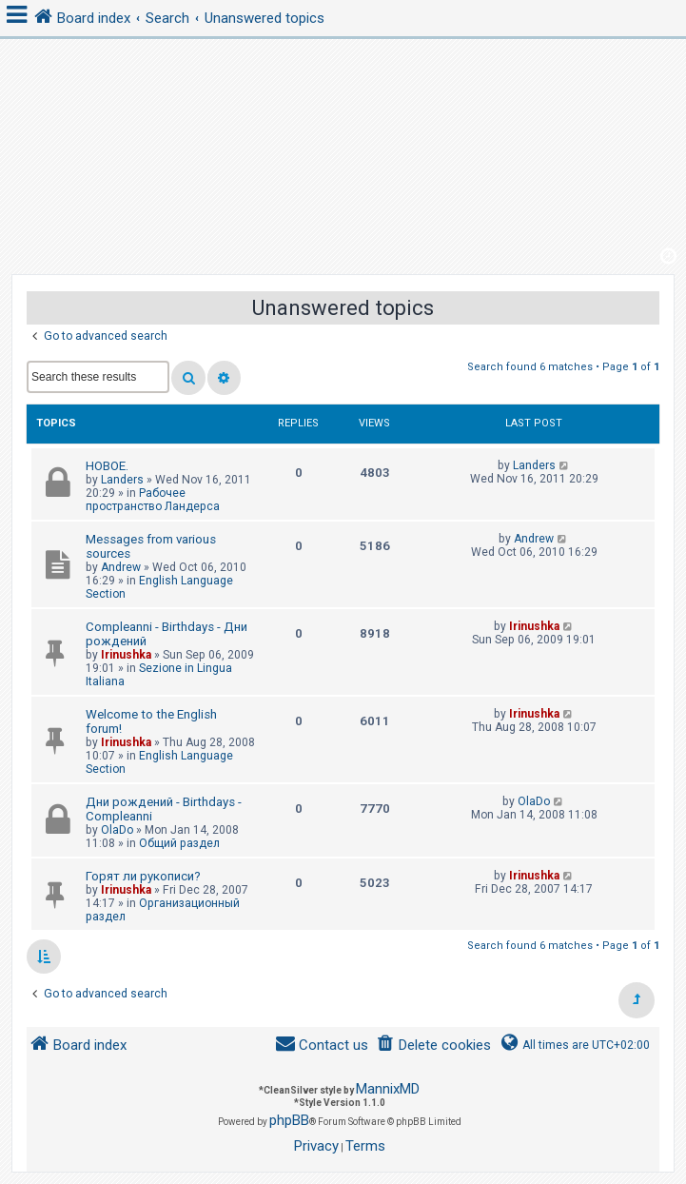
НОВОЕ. (107, 466)
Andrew (121, 567)
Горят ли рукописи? (143, 876)
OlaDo (117, 830)
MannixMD (388, 1088)
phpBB (289, 1120)
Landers (122, 479)
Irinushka (126, 654)
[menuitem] (433, 1045)
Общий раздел (179, 843)
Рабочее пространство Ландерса (153, 499)
